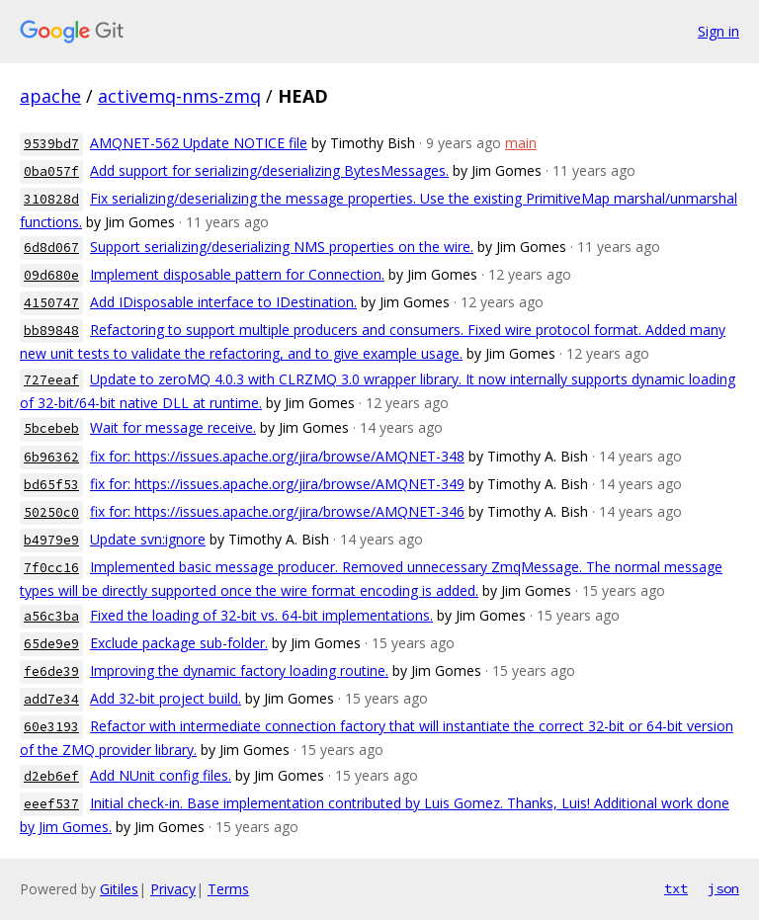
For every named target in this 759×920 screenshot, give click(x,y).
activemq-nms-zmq (179, 96)
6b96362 (51, 457)
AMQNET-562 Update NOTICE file (198, 142)
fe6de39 (51, 671)
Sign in (718, 31)
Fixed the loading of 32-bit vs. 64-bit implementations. (261, 615)
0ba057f (51, 171)
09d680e (51, 275)
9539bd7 (51, 143)
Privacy (173, 888)
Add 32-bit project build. (165, 698)
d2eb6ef (51, 776)
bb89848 (51, 330)
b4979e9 (51, 540)
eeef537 (51, 803)
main (521, 142)
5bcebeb (51, 428)
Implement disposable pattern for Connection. (237, 274)
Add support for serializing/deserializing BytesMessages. (269, 170)
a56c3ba (51, 616)
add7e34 (51, 699)
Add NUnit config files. (160, 775)
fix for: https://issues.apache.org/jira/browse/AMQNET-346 (277, 511)
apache (50, 96)
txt (676, 888)
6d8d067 (51, 247)
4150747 (51, 302)
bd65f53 (51, 484)
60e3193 (51, 726)
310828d (51, 199)
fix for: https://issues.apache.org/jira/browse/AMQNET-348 (277, 456)
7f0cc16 (51, 567)
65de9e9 (51, 643)
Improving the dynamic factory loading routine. (239, 670)
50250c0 (51, 512)
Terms (228, 888)
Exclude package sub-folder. (179, 642)
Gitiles (119, 888)
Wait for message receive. (173, 427)
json (723, 888)
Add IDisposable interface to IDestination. (223, 302)
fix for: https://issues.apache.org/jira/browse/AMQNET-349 (277, 483)
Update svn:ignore (148, 539)
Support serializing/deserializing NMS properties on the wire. (281, 246)
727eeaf (51, 380)
